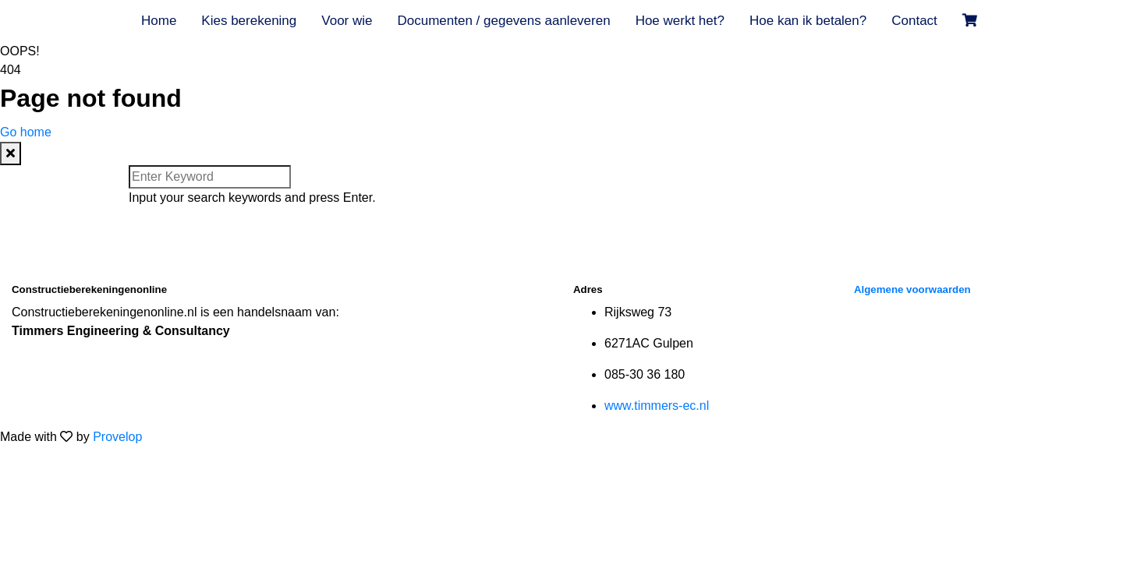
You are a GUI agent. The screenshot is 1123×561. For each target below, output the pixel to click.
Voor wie (346, 20)
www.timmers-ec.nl (656, 405)
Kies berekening (248, 20)
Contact (914, 20)
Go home (25, 132)
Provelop (117, 436)
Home (158, 20)
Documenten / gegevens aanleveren (503, 20)
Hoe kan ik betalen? (807, 20)
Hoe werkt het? (680, 20)
